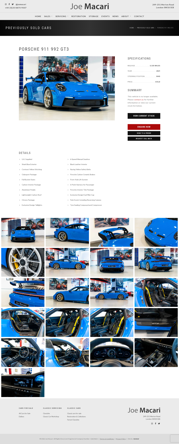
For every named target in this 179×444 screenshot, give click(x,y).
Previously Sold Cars (29, 28)
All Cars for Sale (24, 413)
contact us (139, 100)
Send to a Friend (144, 133)
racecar (136, 439)
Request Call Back (144, 139)
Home (132, 28)
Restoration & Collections (76, 417)
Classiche (46, 413)
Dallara (21, 417)
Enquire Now (143, 127)
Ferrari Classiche (73, 420)
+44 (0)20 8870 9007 (16, 8)
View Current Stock (144, 116)
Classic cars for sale (74, 413)
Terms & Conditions (107, 439)
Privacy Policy (121, 439)
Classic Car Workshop (51, 417)
